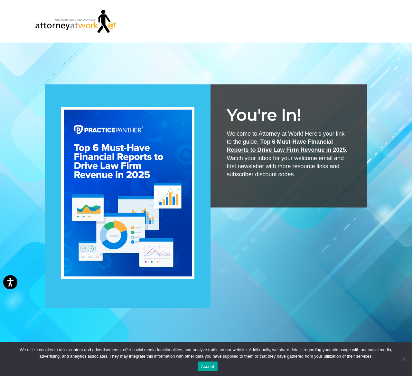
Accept (207, 366)
